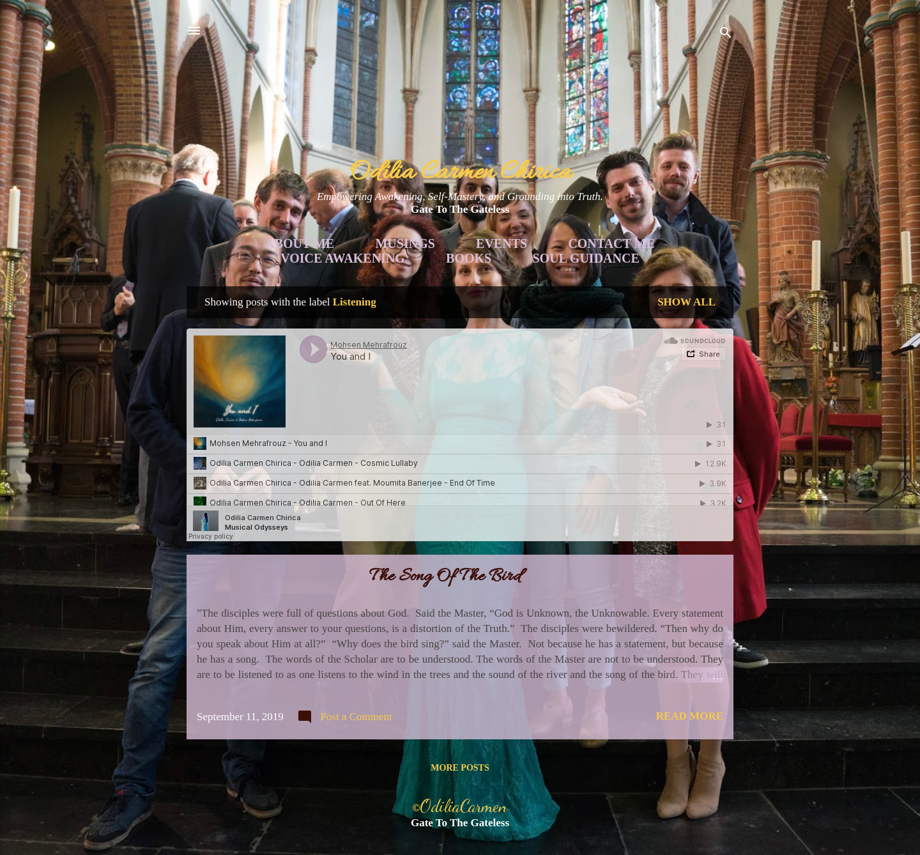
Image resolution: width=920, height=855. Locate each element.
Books (468, 258)
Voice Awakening (342, 258)
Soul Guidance (586, 258)
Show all (686, 302)
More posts (460, 768)
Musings (404, 243)
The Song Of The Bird (445, 577)
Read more (689, 716)
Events (501, 243)
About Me (299, 243)
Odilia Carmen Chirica (460, 172)
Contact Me (611, 243)
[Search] (725, 34)
